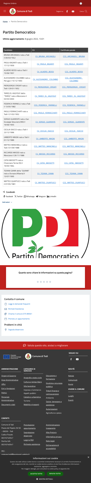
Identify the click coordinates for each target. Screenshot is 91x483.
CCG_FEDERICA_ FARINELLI (45, 105)
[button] (45, 479)
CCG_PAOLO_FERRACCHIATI (45, 112)
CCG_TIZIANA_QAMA (74, 173)
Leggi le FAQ (29, 440)
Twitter (18, 196)
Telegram (40, 196)
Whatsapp (29, 196)
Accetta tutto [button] (36, 474)
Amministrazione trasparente (53, 426)
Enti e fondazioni (8, 388)
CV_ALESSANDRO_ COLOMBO (45, 79)
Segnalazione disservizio (29, 434)
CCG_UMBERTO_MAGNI (74, 138)
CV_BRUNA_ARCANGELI (45, 56)
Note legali (50, 441)
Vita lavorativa (29, 386)
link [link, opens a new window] (68, 469)
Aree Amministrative (9, 380)
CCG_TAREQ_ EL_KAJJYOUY (73, 96)
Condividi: (9, 192)
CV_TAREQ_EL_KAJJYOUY (45, 96)
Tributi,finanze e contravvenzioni (52, 392)
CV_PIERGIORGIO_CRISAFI (45, 87)
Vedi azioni (7, 202)
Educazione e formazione (51, 377)
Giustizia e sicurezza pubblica (54, 385)
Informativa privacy (54, 436)
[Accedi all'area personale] (81, 3)
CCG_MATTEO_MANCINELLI (45, 146)
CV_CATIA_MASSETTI (45, 163)
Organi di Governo (8, 375)
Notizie (71, 375)
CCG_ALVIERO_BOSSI (74, 71)
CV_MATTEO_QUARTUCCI (45, 182)
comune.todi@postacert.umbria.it (15, 454)
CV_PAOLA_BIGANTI (45, 64)
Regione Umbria (10, 3)
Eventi (70, 400)
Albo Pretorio (51, 432)
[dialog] (45, 469)
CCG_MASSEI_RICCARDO (74, 154)
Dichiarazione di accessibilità (52, 447)
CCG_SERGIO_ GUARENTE (74, 121)
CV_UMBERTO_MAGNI (45, 138)
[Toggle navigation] (4, 11)
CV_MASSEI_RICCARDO (45, 154)
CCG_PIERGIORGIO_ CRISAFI (74, 87)
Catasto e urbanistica (32, 397)
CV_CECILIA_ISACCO (45, 131)
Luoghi (71, 395)
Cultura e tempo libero (33, 381)
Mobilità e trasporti (31, 404)
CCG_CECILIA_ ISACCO (74, 131)
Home (5, 21)
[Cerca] (86, 11)
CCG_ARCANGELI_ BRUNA (74, 56)
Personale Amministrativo (7, 399)
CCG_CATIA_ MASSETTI (74, 163)
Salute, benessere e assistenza (54, 403)
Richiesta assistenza (32, 444)
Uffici (3, 384)
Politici (4, 392)
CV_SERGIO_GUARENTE (45, 121)
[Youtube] (72, 11)
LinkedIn (51, 196)
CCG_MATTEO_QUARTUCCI (74, 182)
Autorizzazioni (51, 409)
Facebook (8, 196)
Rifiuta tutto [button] (55, 474)
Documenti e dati (8, 404)
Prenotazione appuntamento (30, 426)
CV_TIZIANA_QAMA (45, 173)
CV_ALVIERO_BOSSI (45, 71)
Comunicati (72, 380)
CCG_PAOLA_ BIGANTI (74, 64)
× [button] (88, 457)
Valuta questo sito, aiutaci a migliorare (45, 345)
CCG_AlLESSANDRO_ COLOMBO (74, 79)
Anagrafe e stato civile (33, 377)
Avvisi (70, 384)
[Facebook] (66, 11)
